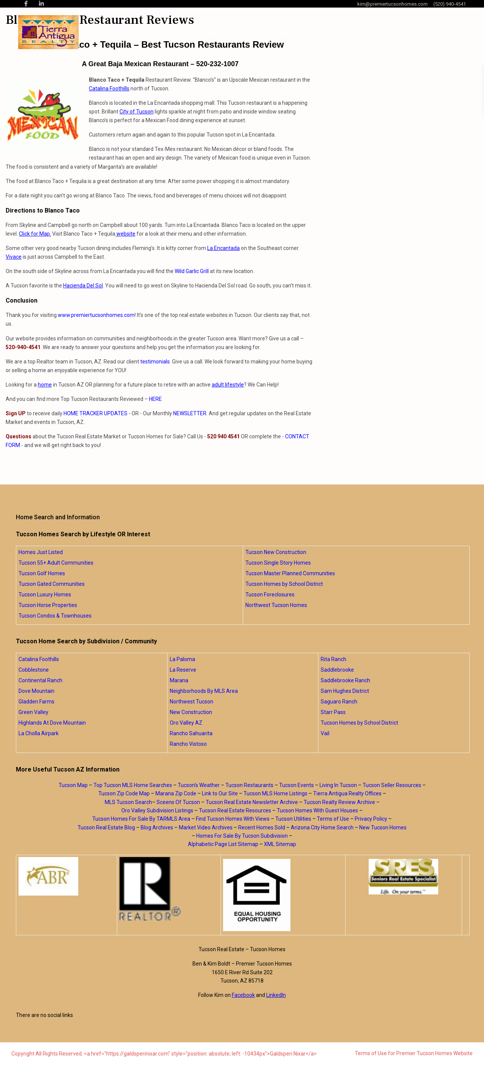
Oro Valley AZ (186, 723)
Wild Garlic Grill (192, 271)
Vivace (14, 257)
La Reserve (183, 670)
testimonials (155, 362)
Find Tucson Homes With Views (233, 819)
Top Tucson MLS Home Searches (132, 785)
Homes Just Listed (41, 552)
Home (210, 32)
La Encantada (223, 248)
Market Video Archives (206, 827)
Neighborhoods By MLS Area (204, 691)
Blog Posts (328, 32)
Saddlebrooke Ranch (345, 680)
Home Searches (280, 32)
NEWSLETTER (189, 413)
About (238, 32)
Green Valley (33, 712)
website (125, 234)
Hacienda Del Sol (83, 286)
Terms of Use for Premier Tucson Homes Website (414, 1053)
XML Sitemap (280, 844)
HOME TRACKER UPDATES (95, 413)
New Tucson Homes (382, 827)
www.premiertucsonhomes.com (96, 315)
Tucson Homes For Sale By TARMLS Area (141, 819)
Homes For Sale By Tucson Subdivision (242, 836)
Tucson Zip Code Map (124, 793)
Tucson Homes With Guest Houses (317, 810)
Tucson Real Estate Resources (235, 810)
